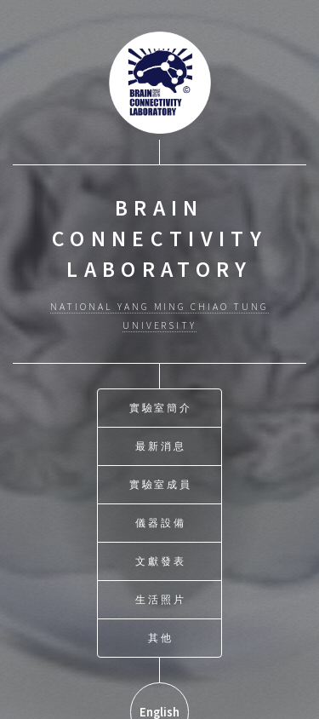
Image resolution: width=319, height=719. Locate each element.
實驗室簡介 (161, 406)
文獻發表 (160, 560)
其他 (161, 636)
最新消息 (160, 445)
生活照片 (160, 598)
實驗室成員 (161, 483)
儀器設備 (160, 521)
